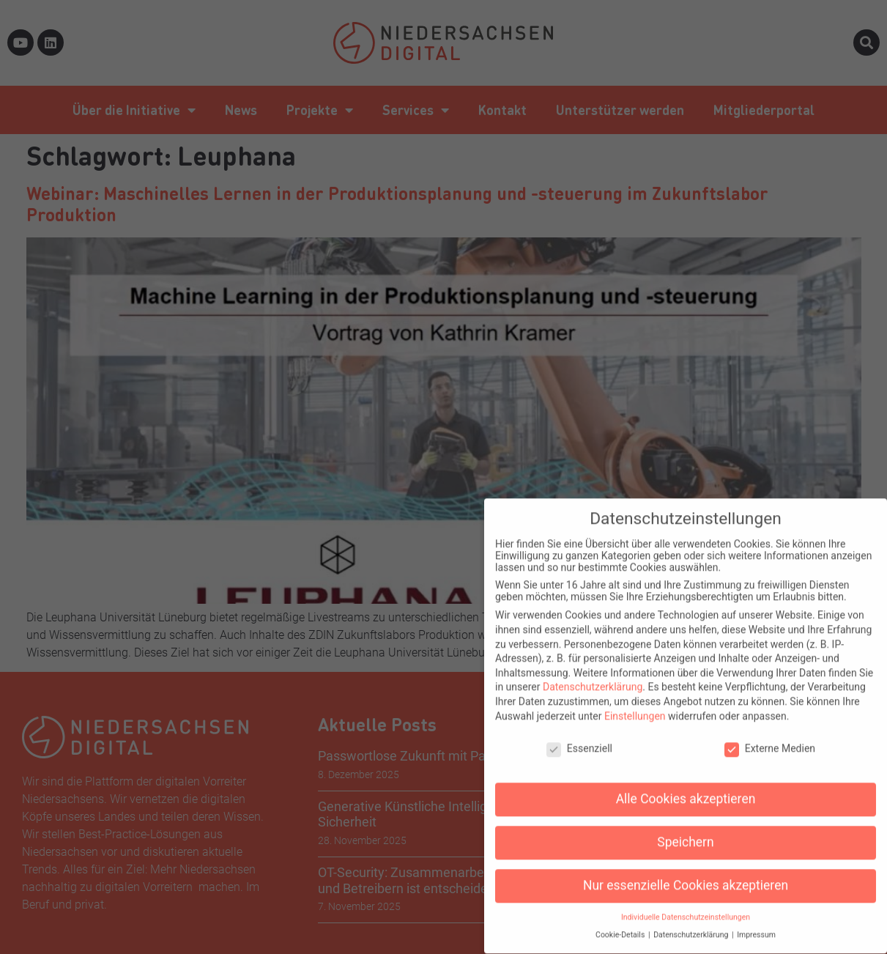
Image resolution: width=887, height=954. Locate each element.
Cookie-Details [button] (621, 922)
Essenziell (579, 736)
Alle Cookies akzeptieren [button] (686, 786)
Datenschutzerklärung (592, 674)
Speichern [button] (685, 829)
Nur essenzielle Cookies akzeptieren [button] (685, 872)
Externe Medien (769, 736)
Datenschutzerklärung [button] (691, 922)
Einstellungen (635, 703)
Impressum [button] (756, 922)
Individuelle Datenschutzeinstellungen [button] (685, 904)
